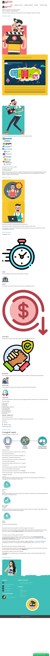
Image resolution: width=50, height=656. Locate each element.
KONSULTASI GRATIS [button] (6, 16)
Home (11, 5)
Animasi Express (28, 5)
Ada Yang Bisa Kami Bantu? (41, 654)
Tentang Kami (43, 5)
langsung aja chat (38, 542)
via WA (16, 538)
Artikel (36, 5)
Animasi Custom (18, 5)
